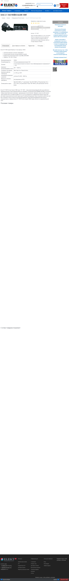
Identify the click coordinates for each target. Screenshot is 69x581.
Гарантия (31, 45)
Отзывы (40, 45)
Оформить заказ (64, 5)
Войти (2, 0)
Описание (5, 45)
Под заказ (60, 22)
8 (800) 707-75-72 (27, 5)
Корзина (55, 579)
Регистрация (6, 0)
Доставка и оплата (18, 45)
